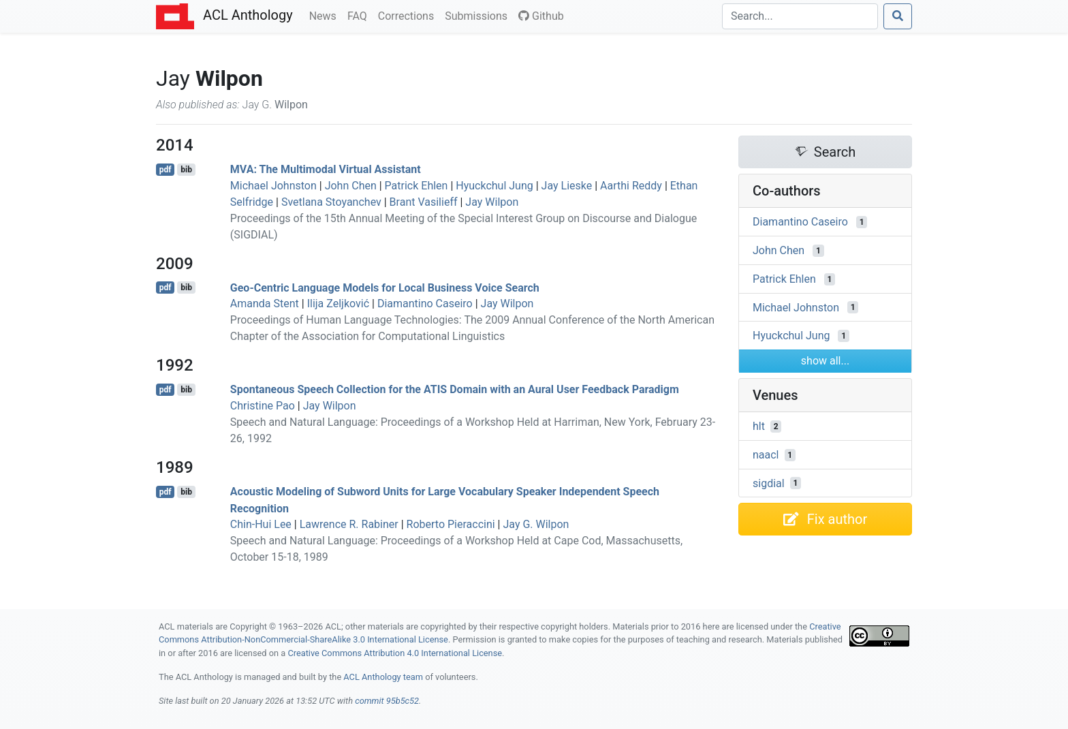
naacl (766, 454)
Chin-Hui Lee (261, 524)
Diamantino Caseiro (425, 303)
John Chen (351, 185)
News (325, 14)
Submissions (479, 14)
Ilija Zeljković (338, 303)
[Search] (800, 16)
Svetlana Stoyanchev (331, 202)
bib (186, 169)
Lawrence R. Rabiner (349, 524)
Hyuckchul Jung (494, 185)
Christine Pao (262, 405)
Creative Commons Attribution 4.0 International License (394, 653)
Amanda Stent (264, 303)
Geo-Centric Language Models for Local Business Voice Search (384, 287)
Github (541, 16)
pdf (165, 169)
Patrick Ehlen (416, 185)
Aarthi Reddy (631, 185)
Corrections (408, 14)
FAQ (360, 14)
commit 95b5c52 (387, 701)
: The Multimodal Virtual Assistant (325, 169)
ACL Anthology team (383, 677)
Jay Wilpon (491, 202)
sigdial (769, 482)
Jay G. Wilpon (536, 524)
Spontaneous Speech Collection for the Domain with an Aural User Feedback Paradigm (454, 389)
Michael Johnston (273, 185)
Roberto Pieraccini (451, 524)
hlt (759, 426)
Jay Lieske (567, 185)
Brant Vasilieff (424, 202)
